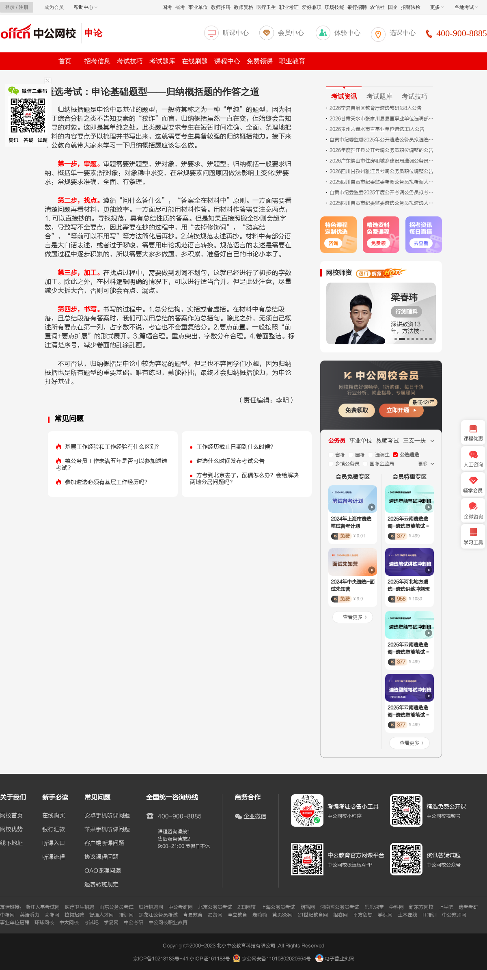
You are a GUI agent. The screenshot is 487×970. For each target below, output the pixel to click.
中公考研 (133, 922)
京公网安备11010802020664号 (276, 958)
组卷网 (340, 915)
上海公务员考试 (278, 907)
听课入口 (53, 843)
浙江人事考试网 (43, 907)
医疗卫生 (266, 7)
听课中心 (236, 32)
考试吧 (91, 922)
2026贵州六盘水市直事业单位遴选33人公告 (377, 129)
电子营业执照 (334, 958)
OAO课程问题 (102, 871)
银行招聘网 (151, 907)
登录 (10, 7)
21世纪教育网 (313, 915)
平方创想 (363, 915)
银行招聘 (357, 7)
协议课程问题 (101, 857)
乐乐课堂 (374, 907)
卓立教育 (237, 915)
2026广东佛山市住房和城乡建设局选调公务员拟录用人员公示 (382, 161)
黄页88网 (282, 915)
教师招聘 (221, 7)
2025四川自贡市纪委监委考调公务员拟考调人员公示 (382, 182)
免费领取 (356, 410)
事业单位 (198, 7)
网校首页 (11, 816)
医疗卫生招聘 (79, 907)
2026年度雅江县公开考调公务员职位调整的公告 (381, 150)
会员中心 (291, 32)
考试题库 (162, 61)
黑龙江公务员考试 (158, 915)
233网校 (246, 907)
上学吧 (446, 907)
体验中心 (347, 32)
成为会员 (54, 7)
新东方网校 (421, 907)
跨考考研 (468, 907)
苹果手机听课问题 (107, 829)
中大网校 (69, 922)
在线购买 (53, 816)
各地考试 (466, 7)
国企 (393, 7)
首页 (64, 61)
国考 (167, 7)
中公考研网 (180, 907)
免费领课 (260, 61)
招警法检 (410, 7)
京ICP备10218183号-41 (160, 958)
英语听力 (29, 915)
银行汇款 (53, 829)
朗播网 (307, 907)
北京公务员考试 (215, 907)
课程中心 (227, 61)
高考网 (52, 915)
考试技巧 (130, 61)
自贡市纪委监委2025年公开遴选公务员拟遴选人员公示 (382, 140)
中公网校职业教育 (168, 922)
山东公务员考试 (116, 907)
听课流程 (53, 857)
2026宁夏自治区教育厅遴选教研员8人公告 (376, 108)
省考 (180, 7)
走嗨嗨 (259, 915)
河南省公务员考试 (339, 907)
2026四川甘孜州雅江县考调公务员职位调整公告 (381, 171)
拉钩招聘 (74, 915)
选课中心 (403, 32)
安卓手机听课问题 (107, 816)
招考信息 (97, 61)
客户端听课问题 (104, 843)
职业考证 (289, 7)
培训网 (126, 915)
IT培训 (429, 915)
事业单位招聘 (14, 922)
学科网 (396, 907)
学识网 (385, 915)
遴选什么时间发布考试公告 (230, 461)
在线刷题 (195, 61)
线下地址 (11, 843)
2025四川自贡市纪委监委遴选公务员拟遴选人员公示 (382, 203)
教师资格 (243, 7)
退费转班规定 (101, 885)
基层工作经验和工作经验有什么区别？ (113, 446)
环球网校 (44, 922)
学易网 (111, 922)
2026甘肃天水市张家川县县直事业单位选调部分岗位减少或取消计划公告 (382, 118)
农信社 (377, 7)
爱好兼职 (311, 7)
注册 (23, 7)
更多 (437, 7)
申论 (93, 33)
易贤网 (215, 915)
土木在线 (407, 915)
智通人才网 (101, 915)
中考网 (7, 915)
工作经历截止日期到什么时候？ (236, 446)
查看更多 (352, 617)
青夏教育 (193, 915)
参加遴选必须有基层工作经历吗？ (107, 482)
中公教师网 (454, 915)
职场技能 (334, 7)
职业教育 (292, 61)
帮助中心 (85, 7)
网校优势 (11, 829)
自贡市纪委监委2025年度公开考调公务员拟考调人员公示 (382, 192)
